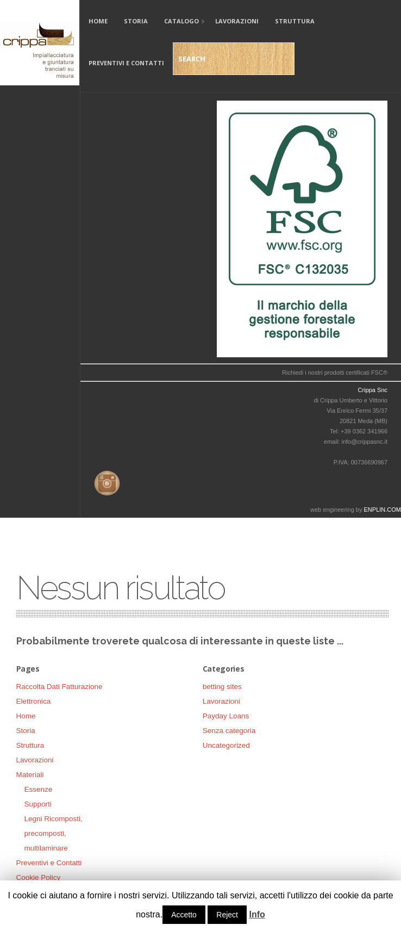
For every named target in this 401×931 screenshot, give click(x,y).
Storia (136, 21)
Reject (227, 914)
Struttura (295, 21)
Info (257, 914)
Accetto (184, 914)
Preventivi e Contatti (126, 63)
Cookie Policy (38, 877)
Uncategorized (226, 745)
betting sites (222, 686)
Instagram (105, 481)
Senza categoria (229, 731)
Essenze (38, 789)
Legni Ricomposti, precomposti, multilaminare (53, 833)
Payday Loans (226, 716)
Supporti (38, 804)
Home (98, 21)
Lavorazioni (237, 21)
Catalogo (180, 22)
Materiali (30, 775)
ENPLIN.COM (382, 509)
